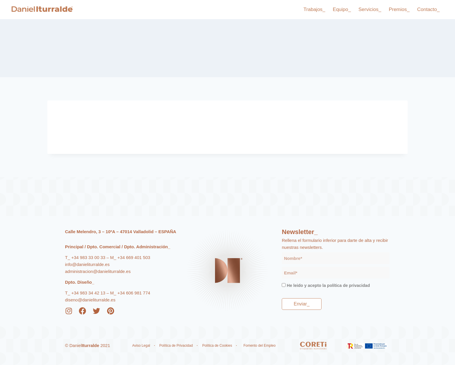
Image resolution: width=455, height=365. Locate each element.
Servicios (369, 9)
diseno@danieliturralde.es (90, 299)
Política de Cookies (217, 346)
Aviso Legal (141, 346)
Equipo (342, 9)
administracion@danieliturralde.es (98, 271)
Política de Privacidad (176, 346)
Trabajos (314, 9)
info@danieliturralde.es (87, 264)
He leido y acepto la (328, 285)
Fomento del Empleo (260, 346)
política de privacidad (348, 285)
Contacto (428, 9)
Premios (399, 9)
